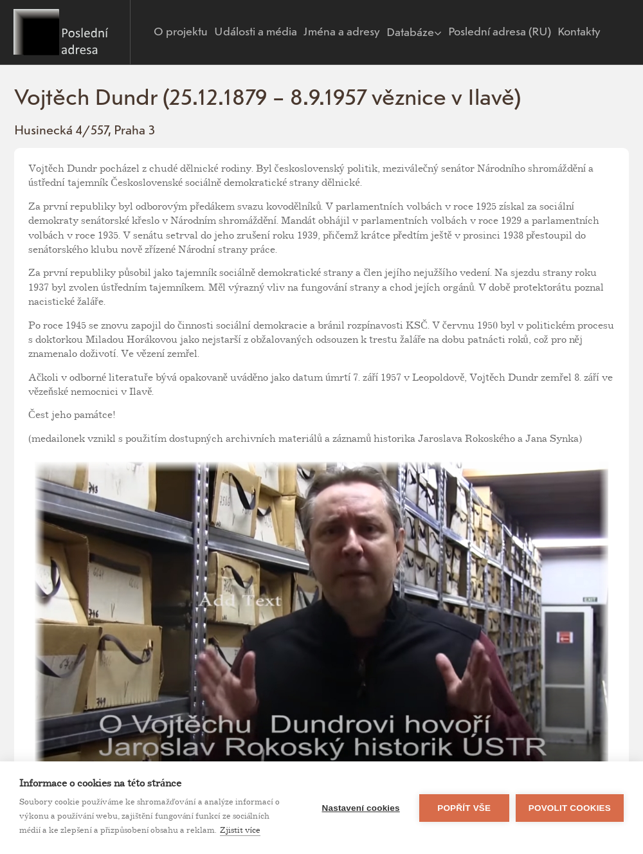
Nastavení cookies (361, 808)
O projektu (181, 32)
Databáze (414, 33)
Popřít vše (464, 808)
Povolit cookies (570, 808)
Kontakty (579, 32)
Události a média (255, 32)
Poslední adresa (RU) (499, 32)
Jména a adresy (341, 32)
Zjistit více (240, 830)
